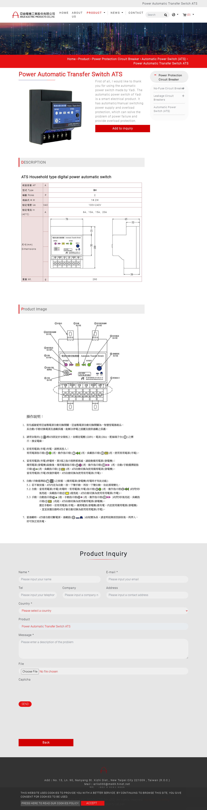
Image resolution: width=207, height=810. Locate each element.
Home (64, 12)
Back (46, 742)
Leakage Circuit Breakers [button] (164, 97)
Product (83, 59)
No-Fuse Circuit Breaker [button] (169, 88)
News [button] (116, 12)
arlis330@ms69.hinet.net (111, 784)
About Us (77, 14)
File (21, 664)
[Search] (157, 15)
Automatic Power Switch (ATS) (164, 59)
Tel (21, 588)
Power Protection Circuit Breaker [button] (170, 77)
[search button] (165, 16)
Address (112, 588)
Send (25, 704)
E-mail (112, 572)
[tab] (169, 76)
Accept (91, 803)
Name (24, 572)
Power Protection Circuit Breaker (115, 59)
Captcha (25, 679)
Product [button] (95, 12)
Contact (136, 12)
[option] (54, 115)
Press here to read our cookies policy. (50, 803)
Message (26, 635)
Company (69, 588)
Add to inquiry (122, 128)
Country (25, 603)
